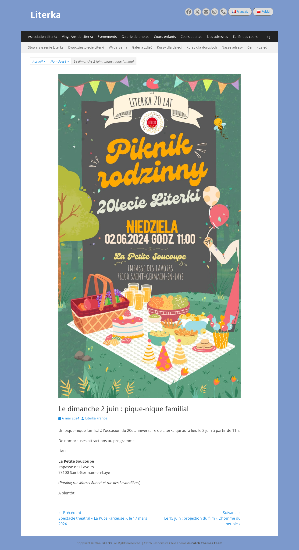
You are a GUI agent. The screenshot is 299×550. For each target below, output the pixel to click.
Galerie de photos (135, 36)
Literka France (96, 418)
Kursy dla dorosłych (201, 47)
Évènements (107, 36)
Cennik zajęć (257, 47)
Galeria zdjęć (142, 47)
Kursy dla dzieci (169, 47)
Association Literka (42, 36)
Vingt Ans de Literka (77, 36)
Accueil (39, 61)
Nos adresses (217, 36)
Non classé (59, 61)
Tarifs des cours (245, 36)
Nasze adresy (232, 47)
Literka (45, 15)
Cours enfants (165, 36)
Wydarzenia (118, 47)
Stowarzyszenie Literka (46, 47)
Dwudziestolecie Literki (86, 47)
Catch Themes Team (206, 543)
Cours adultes (191, 36)
